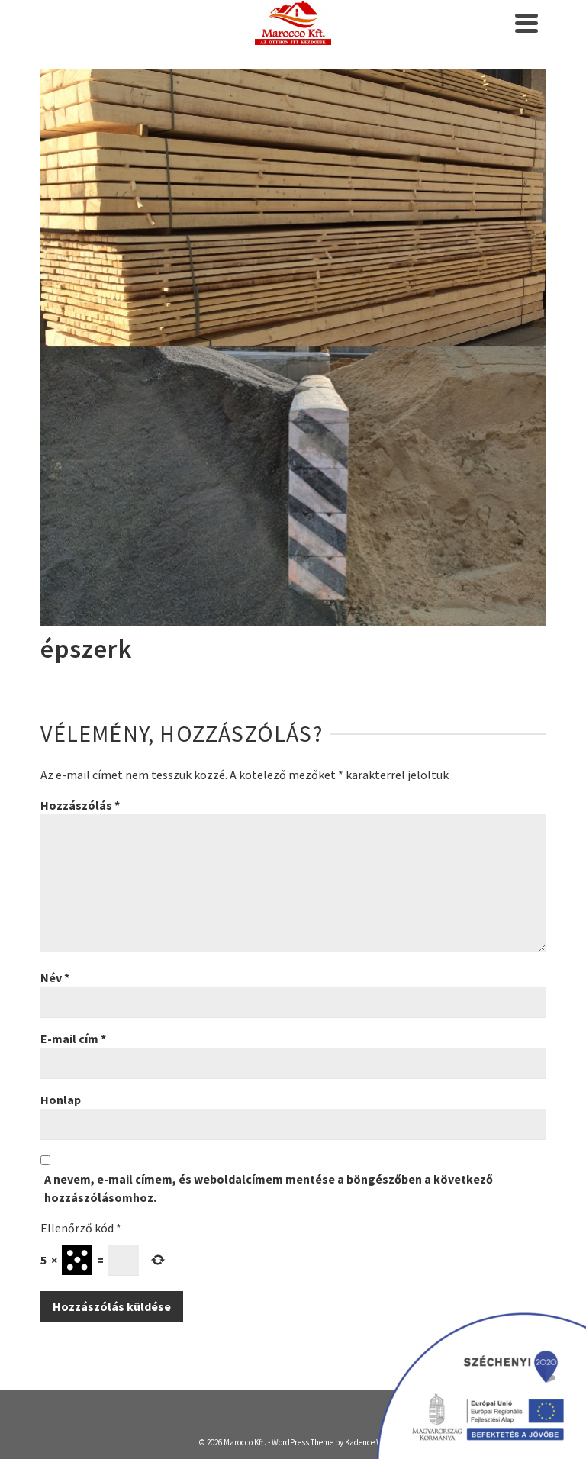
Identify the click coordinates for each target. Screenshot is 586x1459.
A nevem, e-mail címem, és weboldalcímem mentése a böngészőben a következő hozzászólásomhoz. (268, 1188)
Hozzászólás (80, 805)
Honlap (60, 1099)
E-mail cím (73, 1038)
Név (54, 977)
